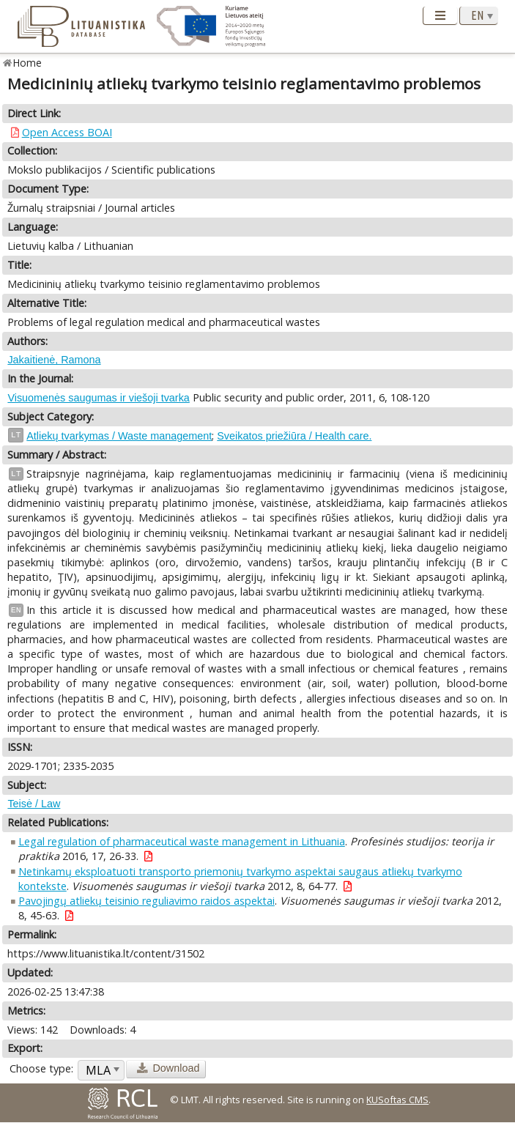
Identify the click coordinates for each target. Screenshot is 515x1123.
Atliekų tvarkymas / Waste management (119, 436)
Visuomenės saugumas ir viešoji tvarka (98, 398)
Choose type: (41, 1068)
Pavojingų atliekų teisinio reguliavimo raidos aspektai (146, 901)
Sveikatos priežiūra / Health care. (294, 436)
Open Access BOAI (67, 132)
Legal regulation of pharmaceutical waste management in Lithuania (181, 841)
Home (27, 63)
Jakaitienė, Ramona (53, 360)
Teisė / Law (33, 803)
